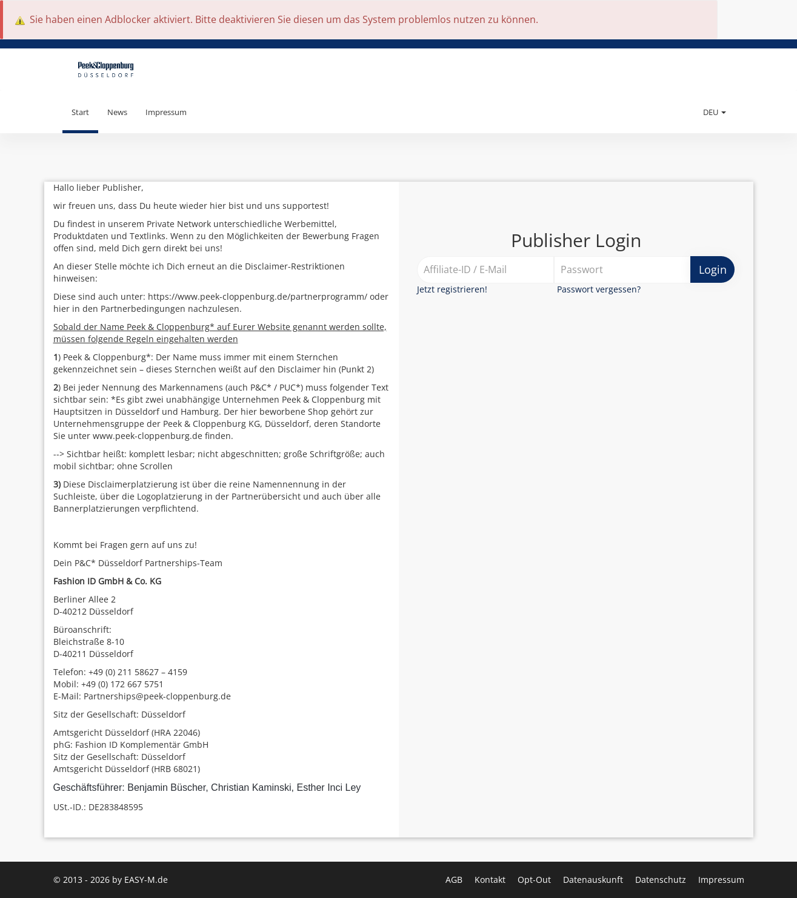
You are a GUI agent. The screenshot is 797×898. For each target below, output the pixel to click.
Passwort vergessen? (599, 289)
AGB (455, 879)
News (117, 112)
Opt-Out (535, 879)
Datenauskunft (594, 879)
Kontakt (491, 879)
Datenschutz (662, 879)
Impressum (166, 112)
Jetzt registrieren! (452, 289)
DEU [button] (714, 112)
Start (80, 112)
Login (713, 269)
